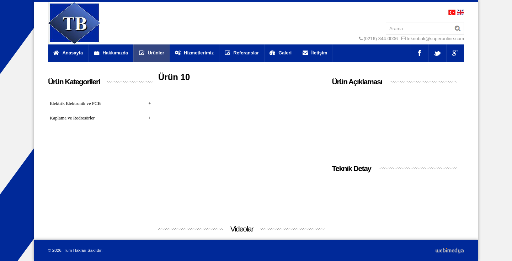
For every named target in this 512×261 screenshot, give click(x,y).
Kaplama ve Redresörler (100, 118)
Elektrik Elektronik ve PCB (100, 103)
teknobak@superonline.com (435, 38)
